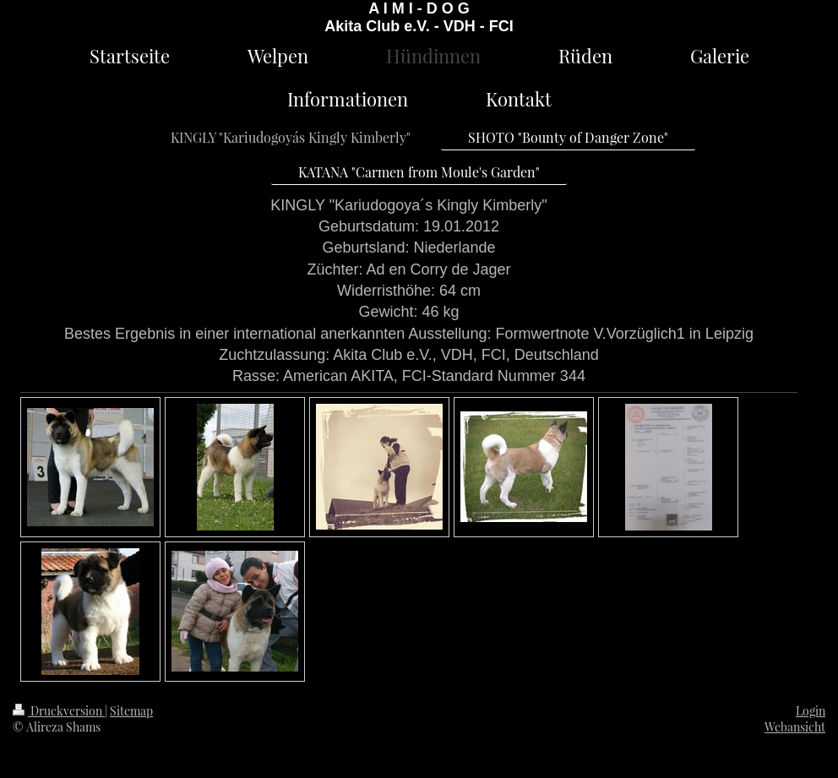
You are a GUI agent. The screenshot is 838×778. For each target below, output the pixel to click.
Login (810, 711)
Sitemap (131, 711)
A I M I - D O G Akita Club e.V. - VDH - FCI (418, 17)
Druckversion (59, 711)
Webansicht (795, 727)
